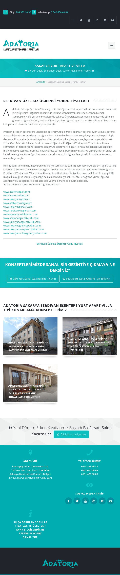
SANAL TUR (30, 537)
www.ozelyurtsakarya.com (17, 203)
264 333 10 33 (23, 12)
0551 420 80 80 (89, 474)
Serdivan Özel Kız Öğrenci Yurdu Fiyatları (60, 243)
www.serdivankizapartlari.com (19, 210)
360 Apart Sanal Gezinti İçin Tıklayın (86, 279)
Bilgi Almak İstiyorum (71, 434)
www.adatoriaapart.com (16, 191)
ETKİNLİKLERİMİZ (30, 533)
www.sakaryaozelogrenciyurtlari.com (23, 229)
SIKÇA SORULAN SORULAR (30, 522)
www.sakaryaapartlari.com (18, 206)
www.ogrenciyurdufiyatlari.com (20, 214)
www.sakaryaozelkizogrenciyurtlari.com (25, 233)
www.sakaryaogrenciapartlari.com (22, 225)
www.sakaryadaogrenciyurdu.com (22, 221)
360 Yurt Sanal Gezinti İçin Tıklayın (33, 279)
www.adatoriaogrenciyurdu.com (20, 218)
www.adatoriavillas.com (16, 195)
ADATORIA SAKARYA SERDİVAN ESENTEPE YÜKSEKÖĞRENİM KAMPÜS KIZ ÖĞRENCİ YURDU (28, 346)
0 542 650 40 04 (59, 12)
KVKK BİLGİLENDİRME (30, 529)
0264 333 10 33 (89, 466)
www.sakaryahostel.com (16, 199)
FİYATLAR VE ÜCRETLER (30, 525)
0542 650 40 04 (89, 470)
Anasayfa (40, 81)
